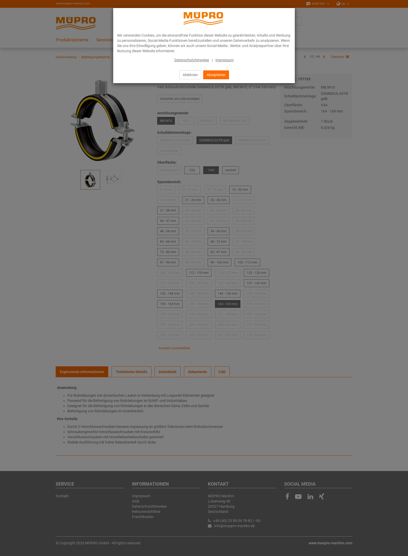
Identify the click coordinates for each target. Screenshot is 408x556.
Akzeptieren (216, 75)
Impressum (224, 60)
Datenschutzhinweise (191, 60)
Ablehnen (190, 75)
